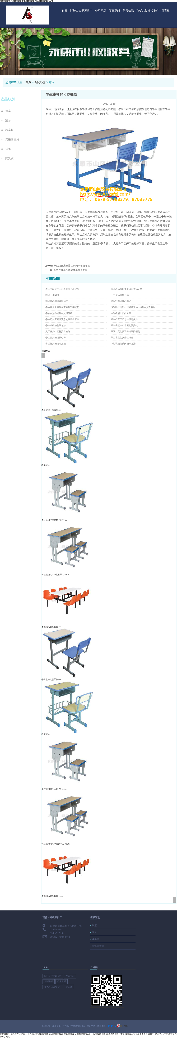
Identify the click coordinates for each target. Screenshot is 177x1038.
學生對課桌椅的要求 (121, 301)
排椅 (8, 148)
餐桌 (8, 110)
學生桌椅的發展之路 (55, 325)
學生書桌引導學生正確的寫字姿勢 (62, 307)
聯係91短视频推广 (148, 10)
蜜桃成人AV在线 (162, 1034)
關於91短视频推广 (81, 10)
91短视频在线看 (56, 1034)
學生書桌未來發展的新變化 (124, 325)
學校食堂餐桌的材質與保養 (58, 313)
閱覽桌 (9, 158)
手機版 (125, 1026)
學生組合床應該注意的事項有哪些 (72, 265)
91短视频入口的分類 (121, 313)
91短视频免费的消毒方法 (123, 343)
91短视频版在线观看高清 (36, 1034)
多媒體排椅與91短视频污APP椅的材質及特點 (133, 307)
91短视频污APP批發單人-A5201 (55, 574)
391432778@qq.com (60, 936)
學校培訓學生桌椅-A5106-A (54, 520)
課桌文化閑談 (52, 295)
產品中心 (70, 976)
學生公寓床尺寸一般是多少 (124, 319)
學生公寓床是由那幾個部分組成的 (62, 289)
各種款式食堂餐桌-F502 (52, 626)
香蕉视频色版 (99, 1034)
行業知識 (128, 10)
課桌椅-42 (45, 465)
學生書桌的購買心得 (55, 337)
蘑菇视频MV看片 (84, 1034)
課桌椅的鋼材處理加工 (56, 301)
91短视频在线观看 (16, 1034)
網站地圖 (4, 1034)
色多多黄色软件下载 (115, 1034)
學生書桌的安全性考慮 (122, 337)
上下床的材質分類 (120, 295)
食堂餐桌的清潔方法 (55, 343)
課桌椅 (9, 129)
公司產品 (100, 10)
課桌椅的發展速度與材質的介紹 (126, 289)
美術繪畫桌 (12, 139)
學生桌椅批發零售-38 (51, 410)
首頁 (64, 10)
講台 (8, 120)
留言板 (165, 10)
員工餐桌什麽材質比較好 (57, 331)
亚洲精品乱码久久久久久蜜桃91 (139, 1034)
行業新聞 (61, 981)
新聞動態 (114, 10)
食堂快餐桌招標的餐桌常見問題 (70, 270)
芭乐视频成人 (70, 1034)
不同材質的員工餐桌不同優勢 (125, 331)
